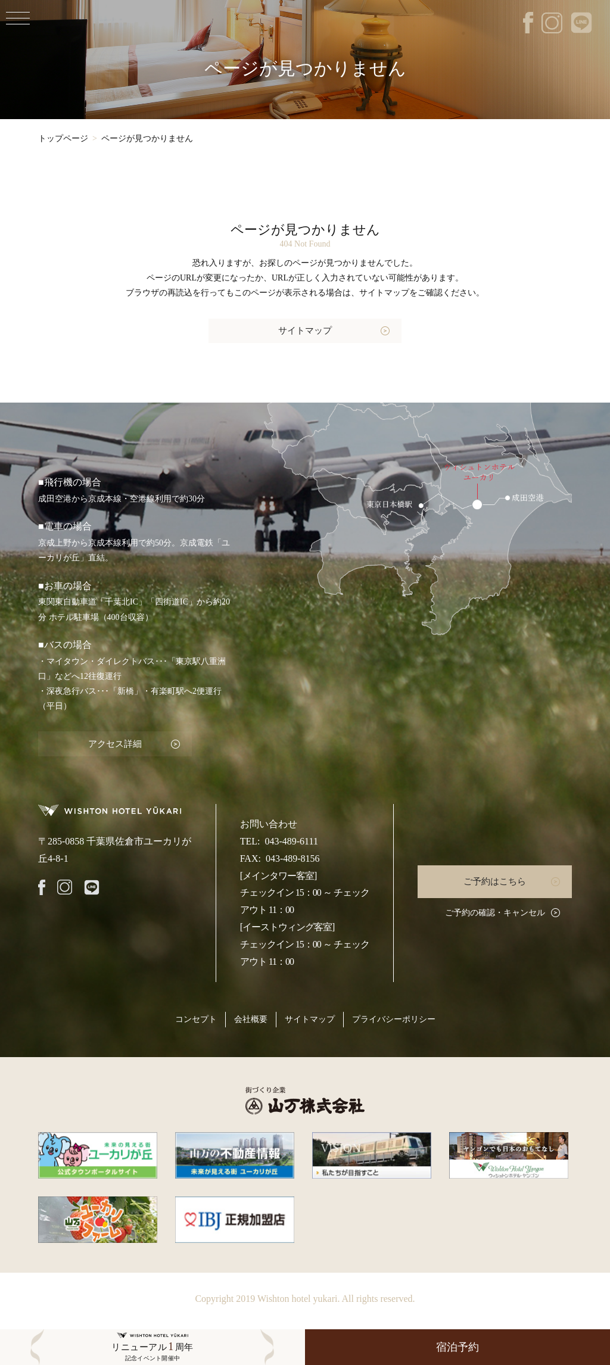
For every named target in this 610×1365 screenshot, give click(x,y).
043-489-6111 (291, 839)
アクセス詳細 (112, 742)
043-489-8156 (293, 856)
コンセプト (196, 1017)
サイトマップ (305, 330)
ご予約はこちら (494, 879)
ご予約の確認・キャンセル (495, 910)
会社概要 (250, 1017)
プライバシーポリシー (393, 1017)
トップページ (63, 138)
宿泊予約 (457, 1347)
